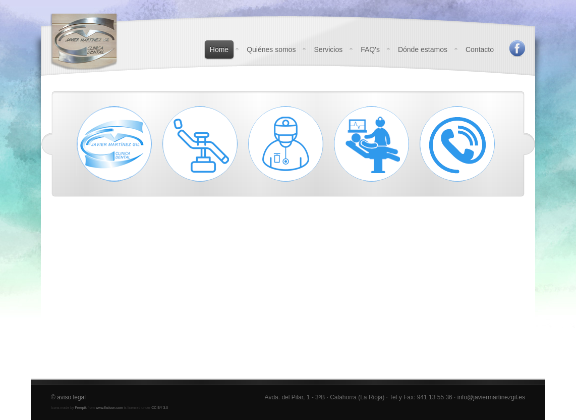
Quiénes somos (271, 49)
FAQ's (370, 49)
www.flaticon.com (109, 407)
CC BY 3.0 (159, 407)
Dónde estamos (422, 49)
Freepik (80, 407)
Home (219, 49)
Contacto (480, 49)
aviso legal (71, 397)
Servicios (328, 49)
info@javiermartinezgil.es (491, 397)
